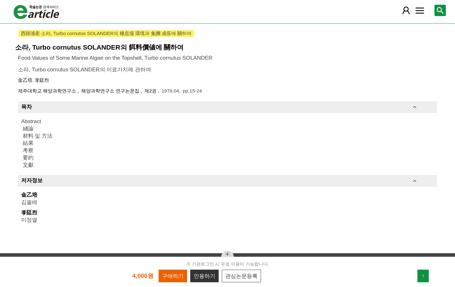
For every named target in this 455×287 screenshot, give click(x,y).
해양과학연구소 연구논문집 (111, 90)
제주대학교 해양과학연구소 (48, 90)
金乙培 (25, 80)
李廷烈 (42, 80)
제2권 (151, 90)
